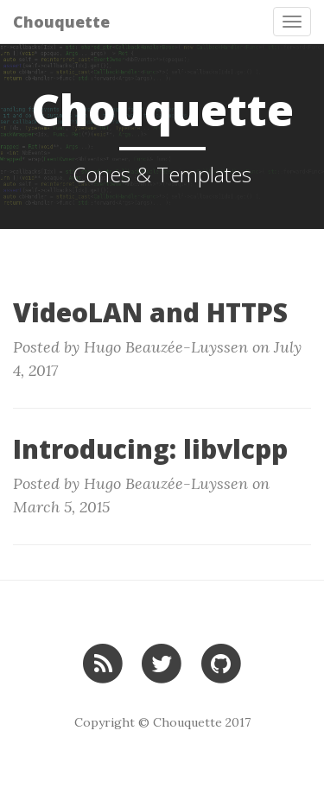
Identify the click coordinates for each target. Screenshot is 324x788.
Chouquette (61, 21)
